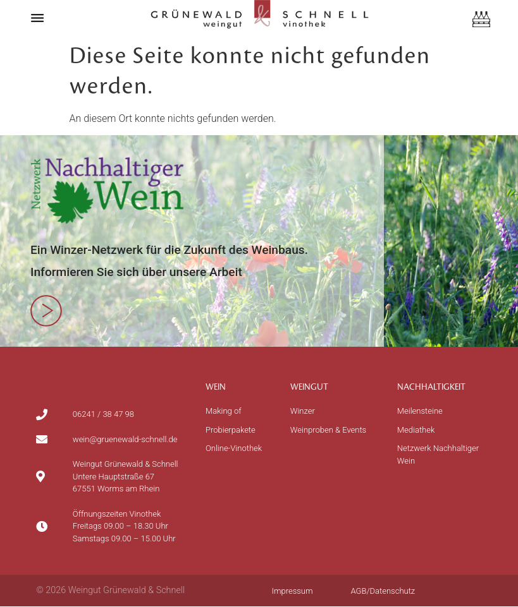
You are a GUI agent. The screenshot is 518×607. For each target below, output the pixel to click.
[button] (37, 18)
